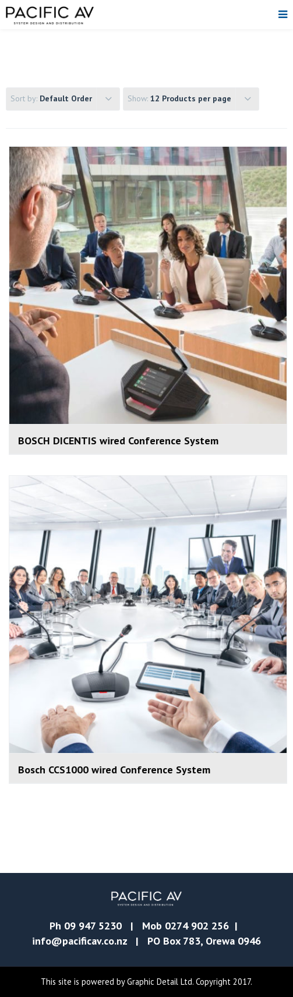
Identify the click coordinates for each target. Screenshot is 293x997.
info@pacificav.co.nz (79, 940)
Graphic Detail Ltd (159, 981)
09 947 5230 (93, 925)
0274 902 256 (197, 925)
